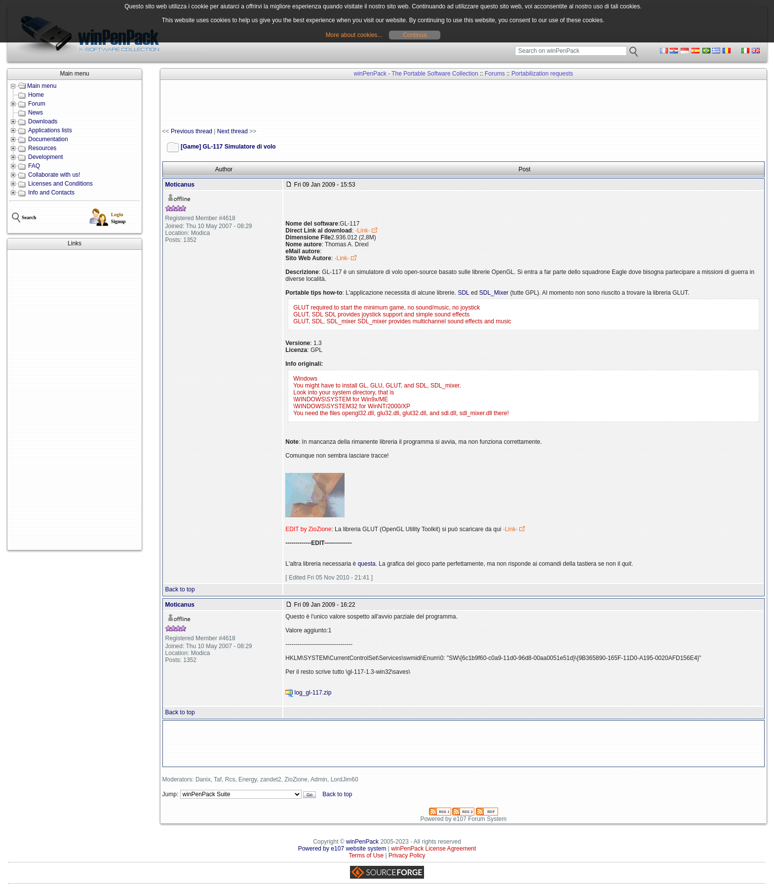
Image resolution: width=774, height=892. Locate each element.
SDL (463, 292)
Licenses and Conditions (60, 183)
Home (36, 94)
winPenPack (362, 841)
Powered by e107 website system (342, 848)
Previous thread (191, 131)
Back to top (180, 589)
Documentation (48, 139)
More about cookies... (354, 35)
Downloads (42, 121)
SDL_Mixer (493, 292)
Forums (495, 73)
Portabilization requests (542, 73)
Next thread (232, 131)
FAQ (34, 165)
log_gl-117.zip (313, 692)
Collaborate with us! (54, 174)
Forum (36, 103)
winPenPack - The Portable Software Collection (416, 73)
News (35, 112)
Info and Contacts (51, 192)
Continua (414, 35)
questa (367, 563)
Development (45, 157)
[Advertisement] (74, 400)
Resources (42, 148)
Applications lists (50, 130)
